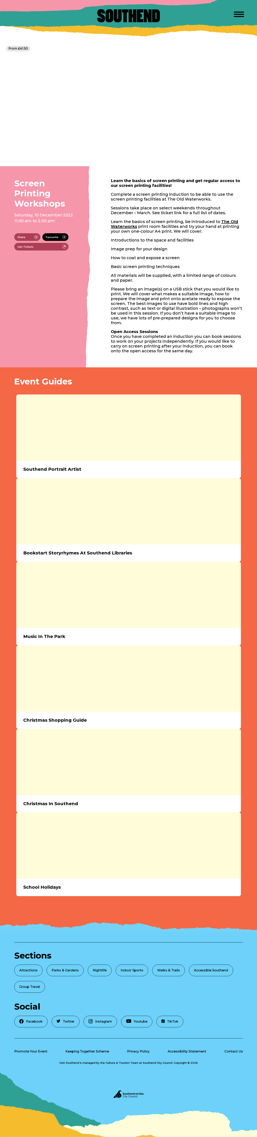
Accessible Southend (211, 970)
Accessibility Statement (187, 1051)
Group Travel (29, 987)
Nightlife (100, 970)
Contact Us (233, 1051)
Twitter (65, 1021)
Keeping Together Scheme (87, 1051)
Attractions (28, 970)
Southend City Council (157, 1062)
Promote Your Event (30, 1051)
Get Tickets (41, 247)
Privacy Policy (138, 1051)
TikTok (169, 1021)
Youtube (136, 1021)
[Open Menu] (239, 13)
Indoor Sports (132, 970)
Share (27, 237)
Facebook (31, 1021)
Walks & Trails (168, 970)
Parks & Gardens (65, 970)
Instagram (100, 1021)
